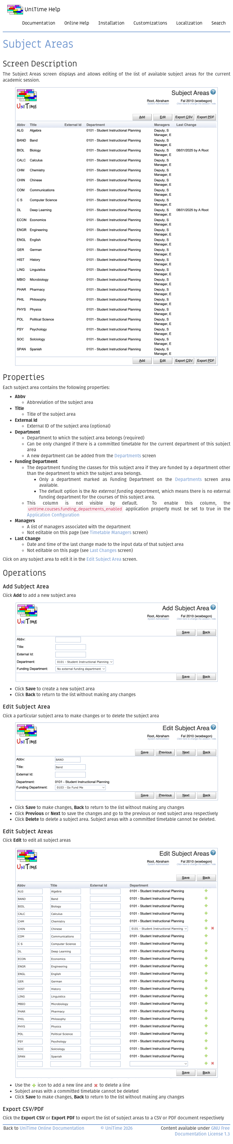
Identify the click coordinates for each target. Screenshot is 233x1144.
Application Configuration (53, 515)
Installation (111, 23)
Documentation (38, 23)
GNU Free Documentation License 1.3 (202, 1131)
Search (218, 23)
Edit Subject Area (103, 559)
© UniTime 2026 (116, 1128)
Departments (127, 456)
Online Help (76, 23)
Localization (189, 23)
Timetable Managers (110, 532)
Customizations (150, 23)
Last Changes (103, 550)
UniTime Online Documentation (52, 1128)
